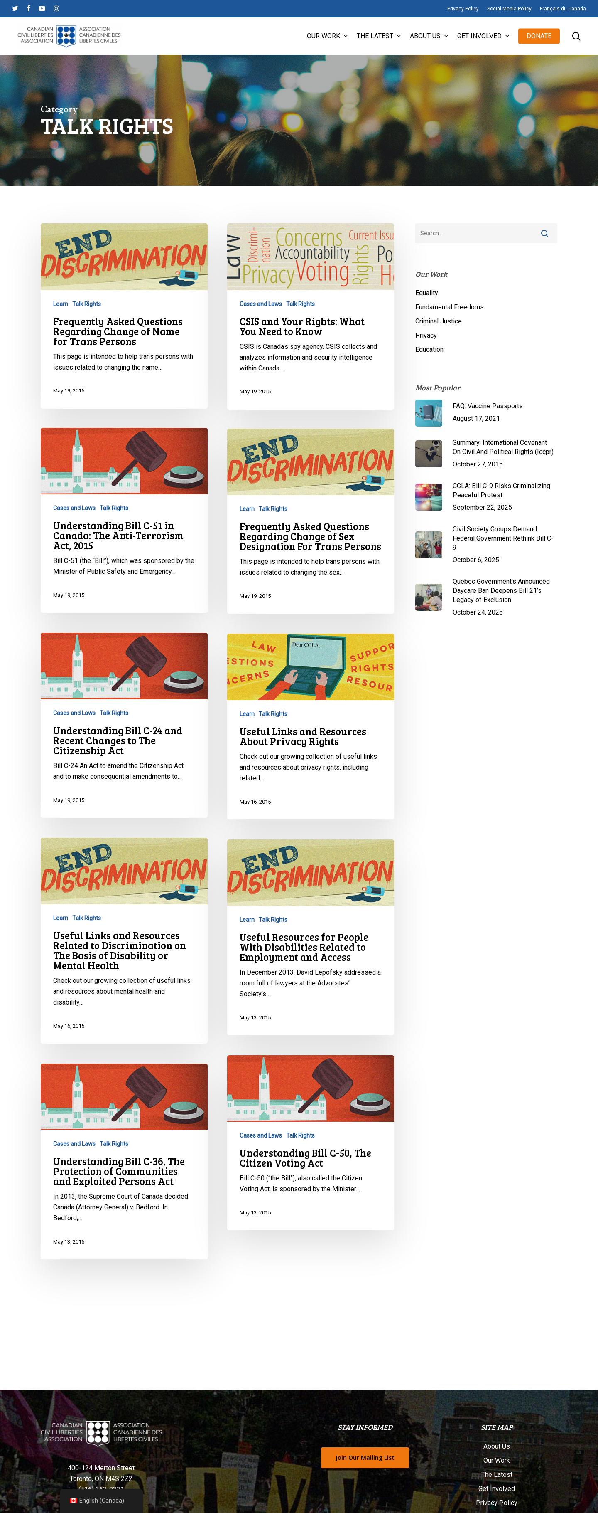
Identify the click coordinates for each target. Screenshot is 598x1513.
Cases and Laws (261, 304)
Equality (426, 293)
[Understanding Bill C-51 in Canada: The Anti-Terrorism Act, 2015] (124, 543)
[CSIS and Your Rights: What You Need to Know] (311, 316)
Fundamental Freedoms (449, 307)
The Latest (496, 1474)
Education (429, 349)
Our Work (496, 1460)
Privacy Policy (496, 1503)
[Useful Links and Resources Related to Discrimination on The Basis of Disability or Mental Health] (124, 964)
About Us (496, 1446)
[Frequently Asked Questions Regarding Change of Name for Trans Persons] (124, 316)
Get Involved (496, 1489)
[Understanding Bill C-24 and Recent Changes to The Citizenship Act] (124, 748)
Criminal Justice (438, 321)
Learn (60, 304)
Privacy (426, 335)
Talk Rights (86, 304)
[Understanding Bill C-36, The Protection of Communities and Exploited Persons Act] (124, 1184)
